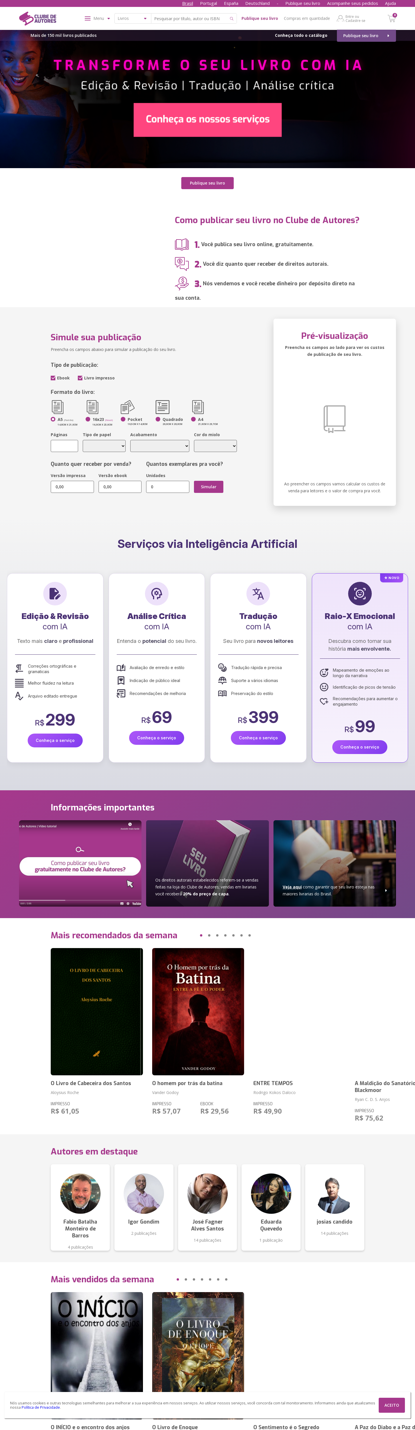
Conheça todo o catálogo (301, 35)
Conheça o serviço (55, 739)
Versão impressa (68, 475)
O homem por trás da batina (187, 1082)
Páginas (59, 434)
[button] (190, 935)
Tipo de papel (97, 434)
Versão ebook (113, 475)
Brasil (187, 3)
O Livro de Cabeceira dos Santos (91, 1082)
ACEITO (391, 1405)
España (231, 3)
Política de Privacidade (41, 1407)
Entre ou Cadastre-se (355, 18)
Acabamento (143, 434)
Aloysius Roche (65, 1092)
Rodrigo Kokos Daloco (274, 1092)
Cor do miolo (207, 434)
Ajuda (390, 3)
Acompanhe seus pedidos (352, 3)
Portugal (208, 3)
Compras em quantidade (307, 18)
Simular (208, 486)
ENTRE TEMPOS (273, 1082)
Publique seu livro (302, 3)
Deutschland (257, 3)
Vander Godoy (165, 1092)
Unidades (155, 475)
